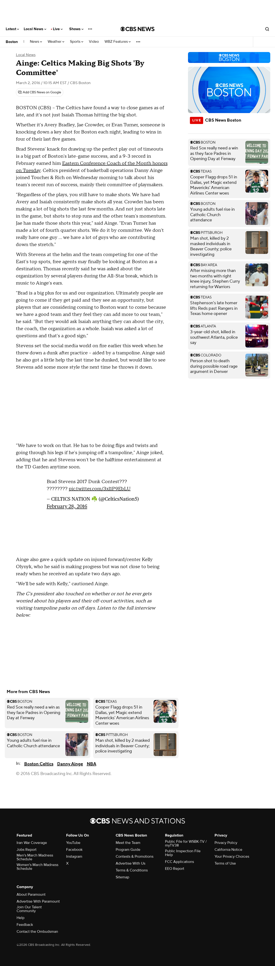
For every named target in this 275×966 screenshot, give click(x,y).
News (36, 41)
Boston (12, 41)
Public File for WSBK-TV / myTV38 (186, 843)
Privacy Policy (226, 843)
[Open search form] (267, 29)
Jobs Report (27, 850)
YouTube (73, 843)
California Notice (228, 850)
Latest (12, 29)
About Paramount (31, 894)
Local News (35, 29)
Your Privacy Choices (232, 856)
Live (58, 29)
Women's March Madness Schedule (37, 867)
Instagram (74, 856)
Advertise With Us (130, 863)
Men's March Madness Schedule (35, 857)
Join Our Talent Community (29, 909)
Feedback (25, 925)
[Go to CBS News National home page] (137, 29)
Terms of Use (225, 863)
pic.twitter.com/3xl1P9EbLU (100, 489)
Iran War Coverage (32, 843)
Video (94, 41)
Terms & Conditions (132, 870)
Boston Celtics (38, 764)
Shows (76, 29)
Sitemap (122, 877)
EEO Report (174, 869)
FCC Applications (179, 862)
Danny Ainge (70, 764)
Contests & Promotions (134, 856)
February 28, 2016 (67, 506)
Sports (76, 41)
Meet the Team (128, 843)
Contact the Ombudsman (37, 931)
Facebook (74, 850)
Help (20, 918)
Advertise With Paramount (38, 901)
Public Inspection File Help (183, 853)
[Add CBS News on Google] (39, 92)
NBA (91, 764)
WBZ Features (118, 41)
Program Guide (128, 850)
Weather (56, 41)
